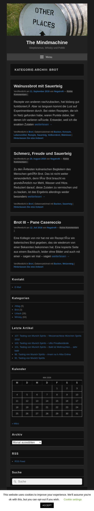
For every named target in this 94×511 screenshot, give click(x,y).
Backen (57, 132)
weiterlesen (43, 124)
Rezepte (32, 135)
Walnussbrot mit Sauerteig (38, 86)
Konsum (66, 132)
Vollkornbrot (54, 135)
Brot (31, 132)
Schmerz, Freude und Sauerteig (43, 153)
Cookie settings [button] (73, 499)
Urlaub (18, 313)
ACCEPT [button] (47, 505)
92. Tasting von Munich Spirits (30, 358)
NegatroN (59, 91)
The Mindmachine (47, 42)
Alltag (17, 306)
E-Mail (18, 287)
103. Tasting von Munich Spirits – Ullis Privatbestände (42, 343)
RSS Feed (20, 461)
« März (15, 423)
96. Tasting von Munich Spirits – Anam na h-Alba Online (43, 354)
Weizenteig (67, 264)
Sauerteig (42, 135)
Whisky (18, 317)
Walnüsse (66, 135)
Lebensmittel (20, 135)
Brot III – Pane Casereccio (37, 222)
